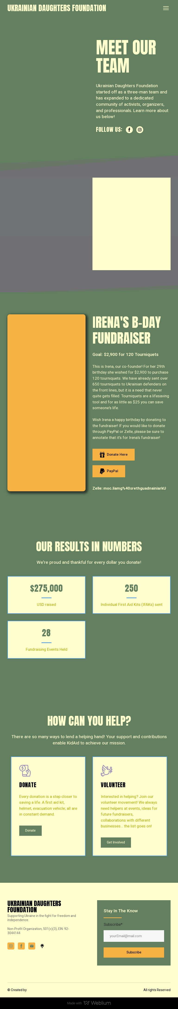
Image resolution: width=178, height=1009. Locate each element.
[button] (129, 129)
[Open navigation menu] (166, 8)
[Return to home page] (56, 8)
